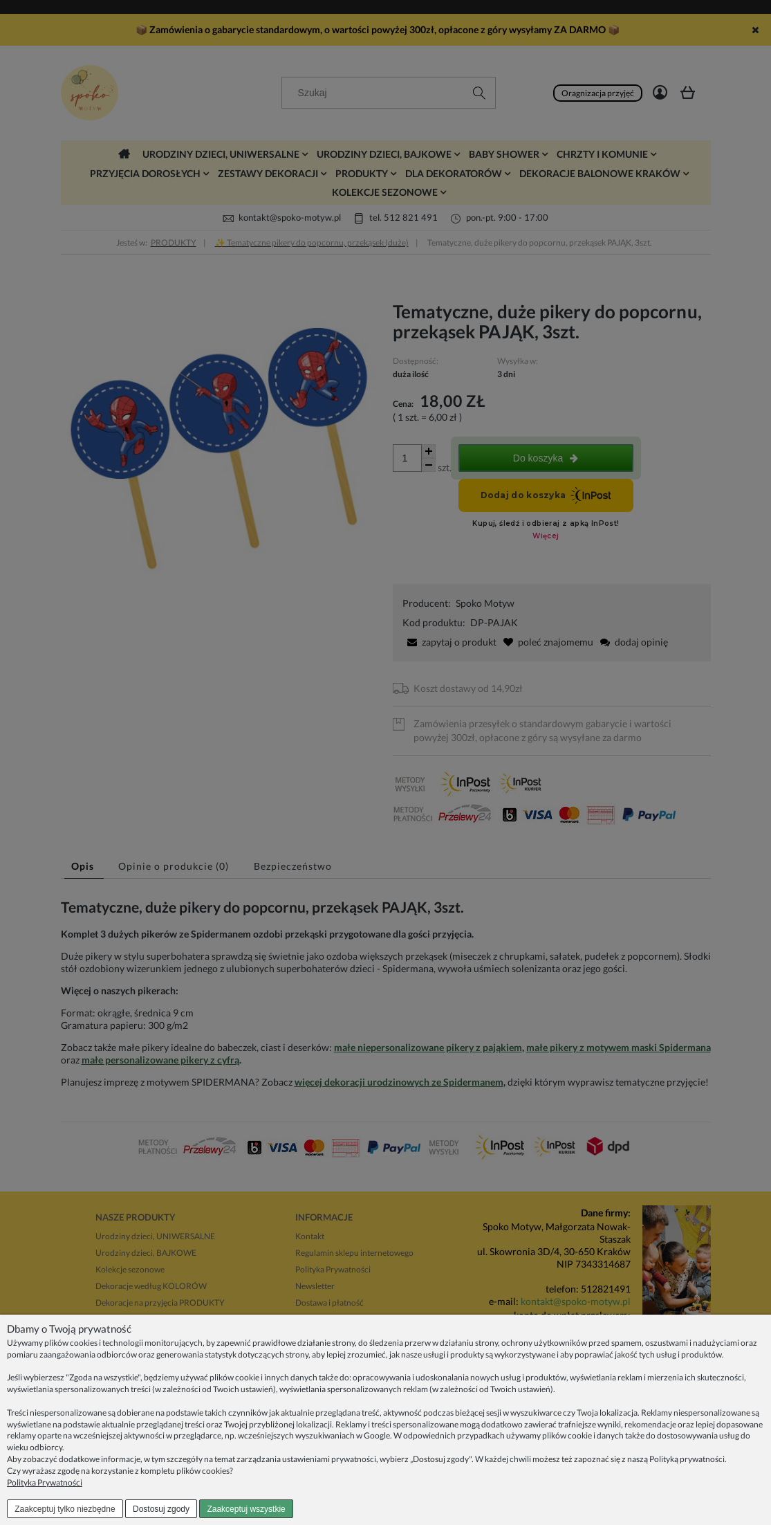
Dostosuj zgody (161, 1509)
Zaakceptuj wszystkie (246, 1509)
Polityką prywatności (687, 1459)
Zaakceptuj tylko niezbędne (65, 1509)
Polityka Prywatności (44, 1482)
